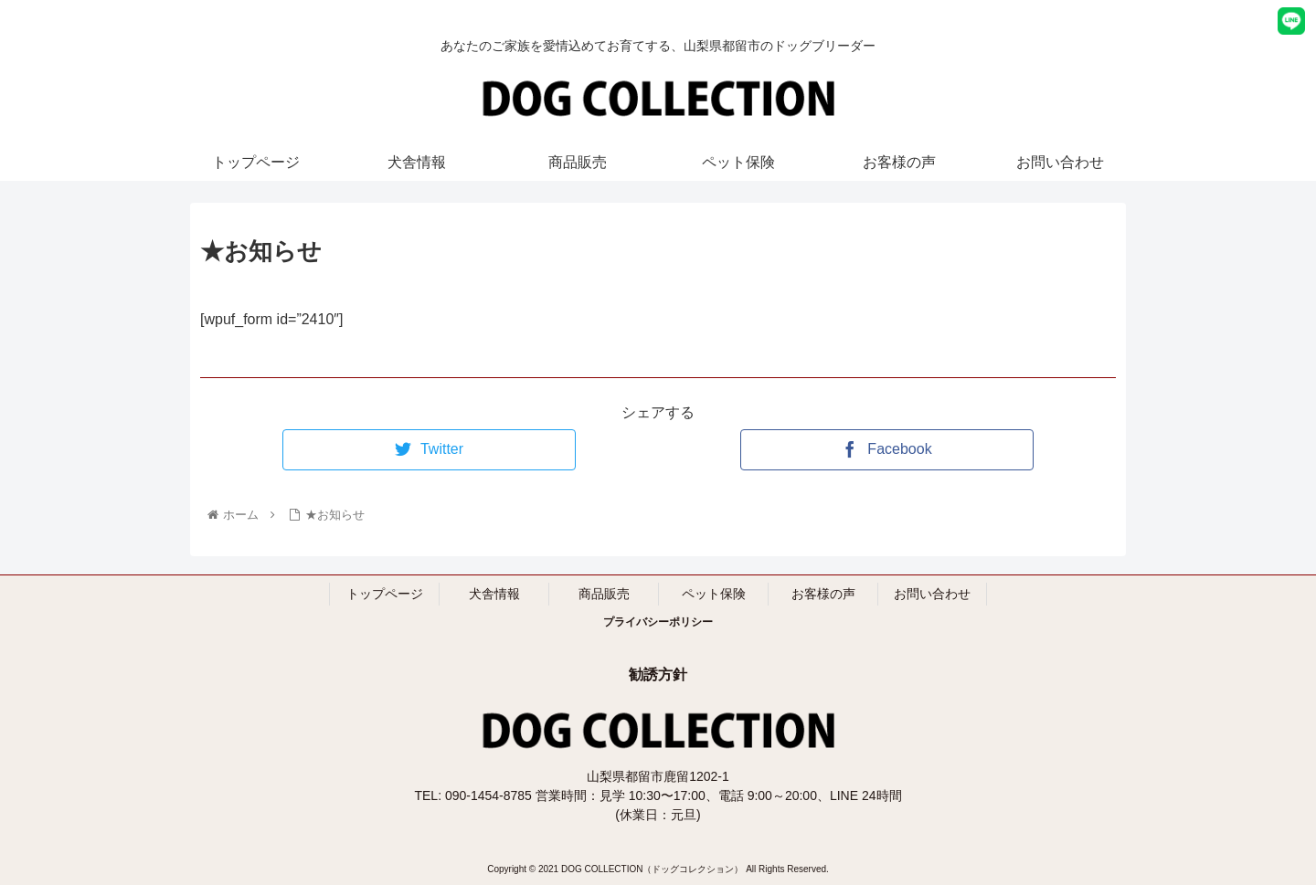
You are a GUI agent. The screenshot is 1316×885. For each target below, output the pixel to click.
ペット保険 (714, 593)
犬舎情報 (494, 593)
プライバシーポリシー (658, 622)
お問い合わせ (932, 593)
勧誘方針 (658, 674)
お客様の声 (823, 593)
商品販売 (604, 593)
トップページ (384, 593)
